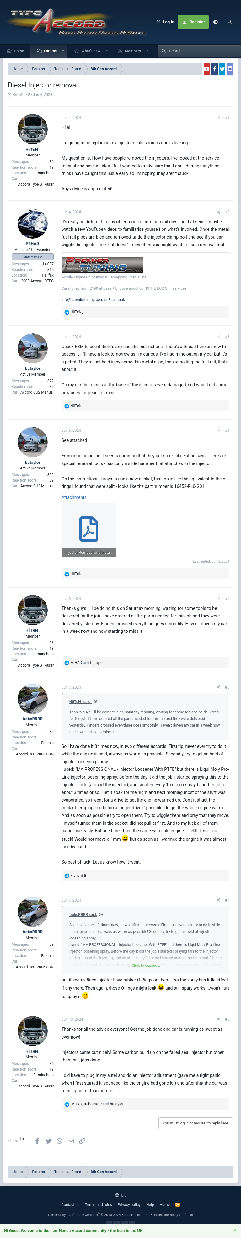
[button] (63, 51)
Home (19, 51)
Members (133, 51)
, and (97, 1104)
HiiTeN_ (18, 95)
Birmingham (43, 173)
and (87, 662)
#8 (227, 1019)
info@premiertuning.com (82, 300)
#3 (227, 337)
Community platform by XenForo (94, 1215)
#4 (227, 430)
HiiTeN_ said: (80, 702)
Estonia (47, 743)
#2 (227, 212)
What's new (90, 51)
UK (120, 1195)
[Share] (219, 117)
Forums (50, 51)
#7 (227, 900)
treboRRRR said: (83, 915)
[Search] (229, 22)
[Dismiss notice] (234, 1231)
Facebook (117, 300)
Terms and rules (98, 1205)
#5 (227, 598)
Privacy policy (129, 1205)
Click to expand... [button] (145, 965)
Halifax (48, 275)
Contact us (70, 1205)
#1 (227, 117)
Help (150, 1205)
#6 (227, 687)
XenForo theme (162, 1215)
